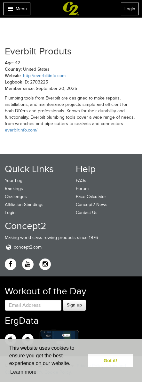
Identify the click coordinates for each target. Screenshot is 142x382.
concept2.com (23, 247)
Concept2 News (91, 204)
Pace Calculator (91, 196)
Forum (82, 188)
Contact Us (87, 212)
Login (129, 8)
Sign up (74, 304)
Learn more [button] (23, 372)
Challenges (16, 196)
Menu (16, 10)
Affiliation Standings (24, 204)
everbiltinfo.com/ (21, 130)
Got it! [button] (110, 360)
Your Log (13, 180)
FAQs (81, 180)
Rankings (14, 188)
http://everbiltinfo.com (44, 75)
